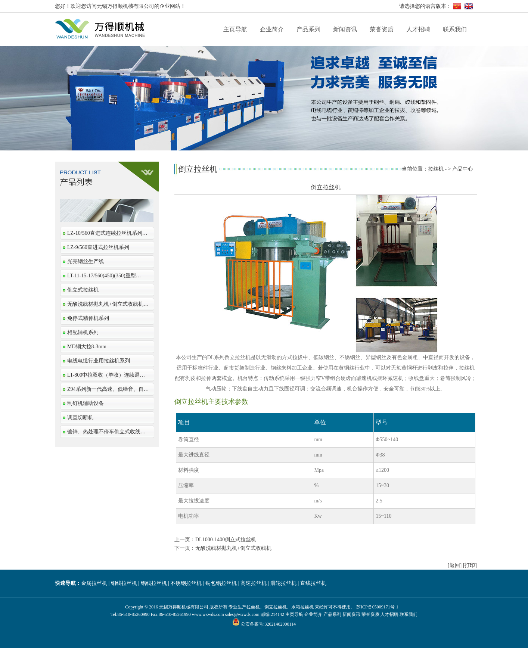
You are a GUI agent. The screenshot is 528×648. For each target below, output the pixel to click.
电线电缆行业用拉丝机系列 (98, 361)
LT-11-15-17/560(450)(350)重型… (104, 275)
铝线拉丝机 (154, 583)
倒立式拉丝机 (83, 290)
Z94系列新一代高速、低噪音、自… (108, 389)
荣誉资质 (382, 29)
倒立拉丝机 (275, 607)
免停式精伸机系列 (88, 318)
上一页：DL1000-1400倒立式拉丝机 (215, 539)
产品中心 (462, 169)
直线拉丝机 (313, 583)
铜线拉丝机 (124, 583)
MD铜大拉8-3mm (86, 346)
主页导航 (235, 29)
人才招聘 (418, 29)
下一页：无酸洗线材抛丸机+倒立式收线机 (222, 548)
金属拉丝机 (94, 583)
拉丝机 (436, 169)
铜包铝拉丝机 (221, 583)
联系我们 (455, 29)
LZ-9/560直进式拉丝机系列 (98, 247)
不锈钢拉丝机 (186, 583)
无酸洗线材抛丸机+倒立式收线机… (108, 304)
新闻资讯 (345, 29)
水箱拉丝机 (302, 607)
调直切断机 (80, 417)
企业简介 (272, 29)
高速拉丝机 (253, 583)
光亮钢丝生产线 (85, 261)
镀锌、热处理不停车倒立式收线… (106, 431)
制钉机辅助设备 (85, 403)
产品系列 (308, 29)
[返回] (455, 565)
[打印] (470, 565)
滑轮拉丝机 (283, 583)
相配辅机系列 (83, 332)
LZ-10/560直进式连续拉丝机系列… (107, 233)
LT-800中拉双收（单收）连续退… (106, 375)
